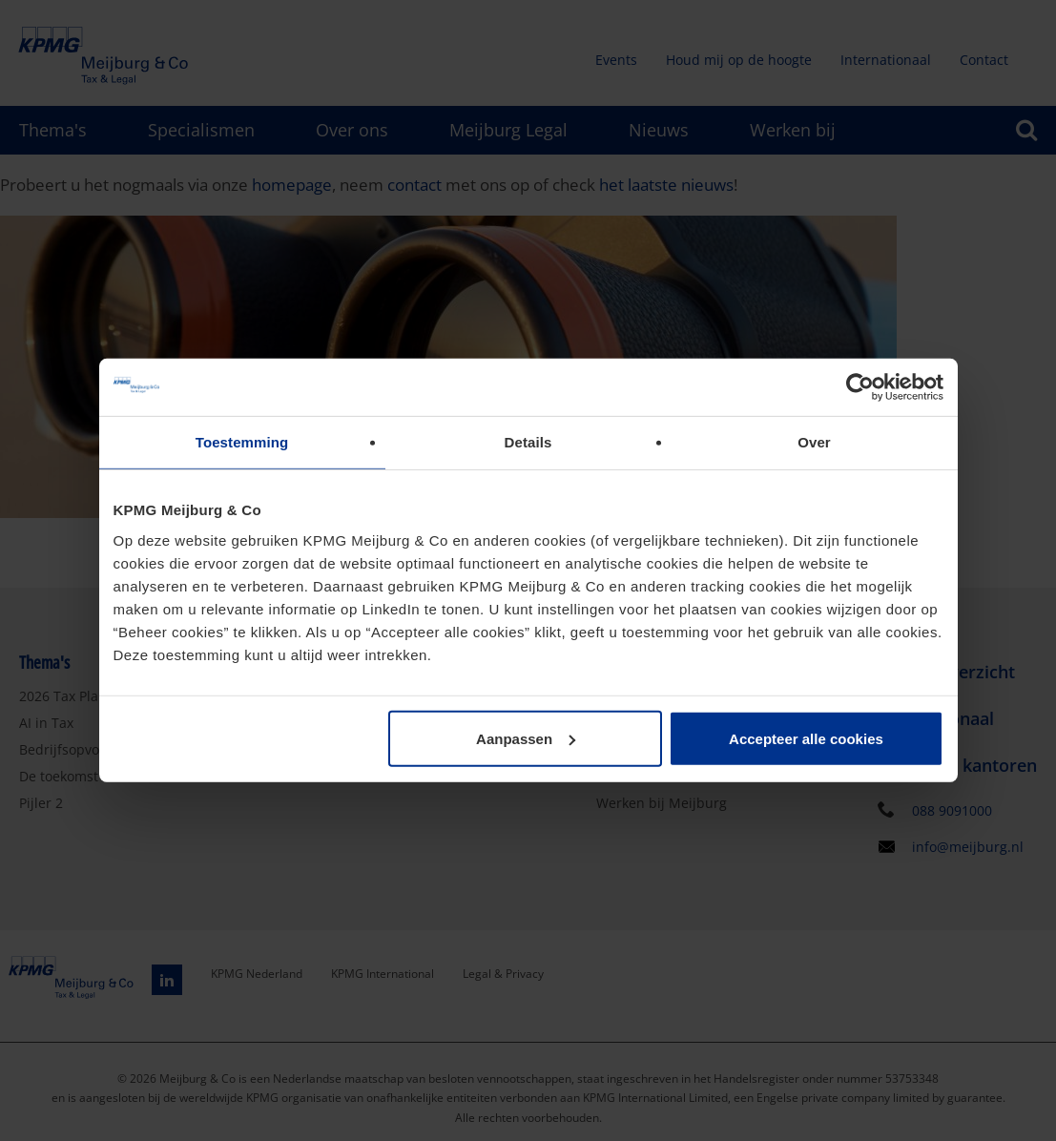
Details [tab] (528, 442)
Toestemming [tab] (242, 442)
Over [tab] (814, 442)
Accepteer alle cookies (806, 738)
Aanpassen (525, 738)
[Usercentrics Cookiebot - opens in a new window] (859, 387)
